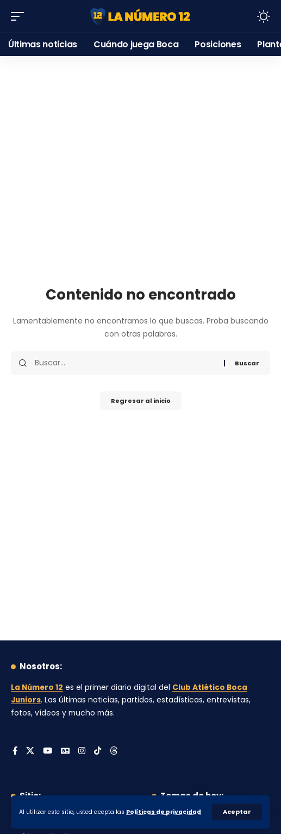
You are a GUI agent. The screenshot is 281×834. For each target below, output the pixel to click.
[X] (30, 751)
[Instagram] (82, 751)
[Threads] (114, 751)
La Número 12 (37, 687)
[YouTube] (47, 751)
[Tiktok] (97, 751)
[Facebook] (15, 751)
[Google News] (65, 751)
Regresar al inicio (141, 400)
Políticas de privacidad (163, 812)
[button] (237, 812)
